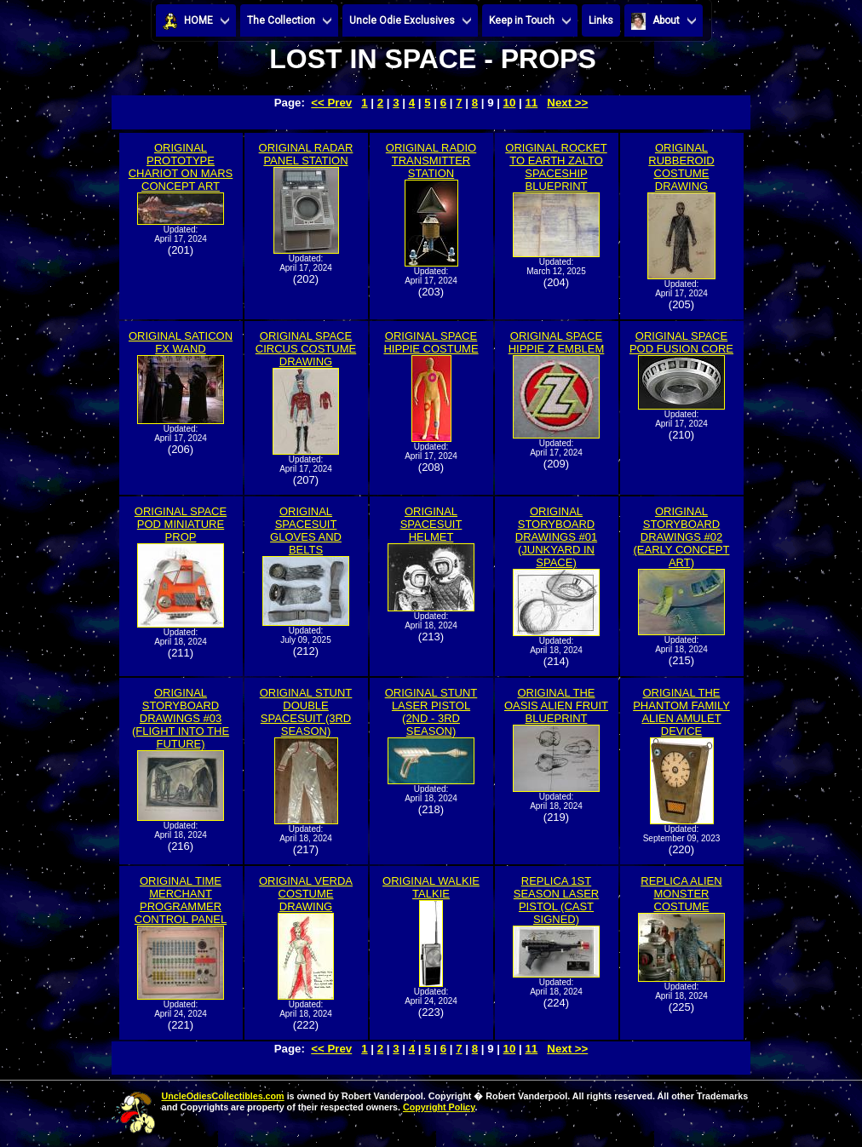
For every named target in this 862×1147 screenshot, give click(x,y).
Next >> (567, 102)
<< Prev (331, 102)
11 (531, 102)
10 (509, 102)
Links (601, 20)
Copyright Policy (438, 1107)
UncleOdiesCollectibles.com (223, 1096)
